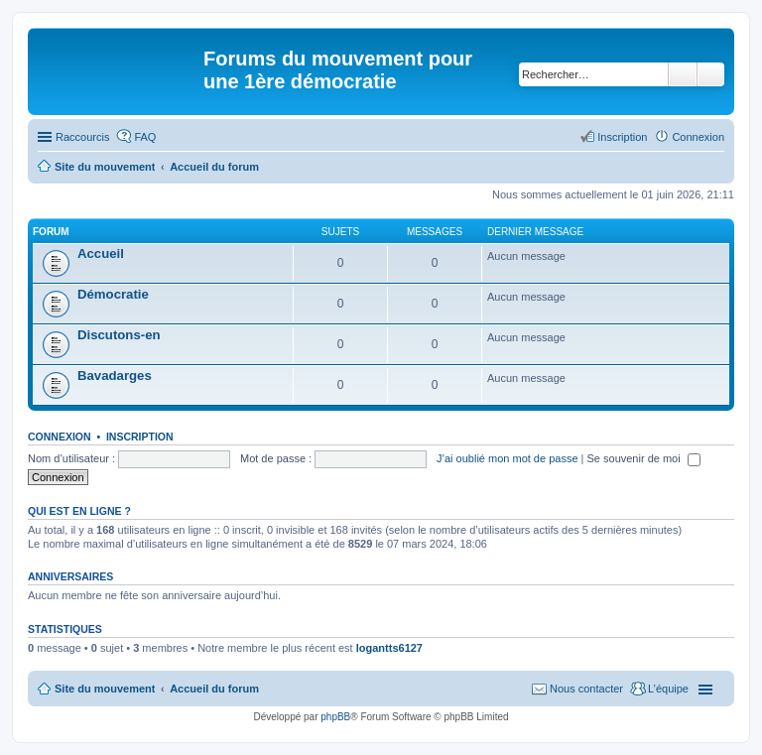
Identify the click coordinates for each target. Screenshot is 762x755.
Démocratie (113, 294)
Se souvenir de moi (643, 458)
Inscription (140, 436)
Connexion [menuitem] (698, 137)
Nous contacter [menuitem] (586, 688)
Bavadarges (114, 375)
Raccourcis (82, 137)
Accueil (100, 253)
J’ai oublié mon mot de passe (507, 458)
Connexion (59, 436)
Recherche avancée (711, 74)
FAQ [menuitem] (145, 137)
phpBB (335, 716)
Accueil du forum (214, 688)
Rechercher (683, 74)
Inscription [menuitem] (622, 137)
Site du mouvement (105, 688)
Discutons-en (119, 334)
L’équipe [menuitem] (668, 688)
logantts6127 (389, 648)
